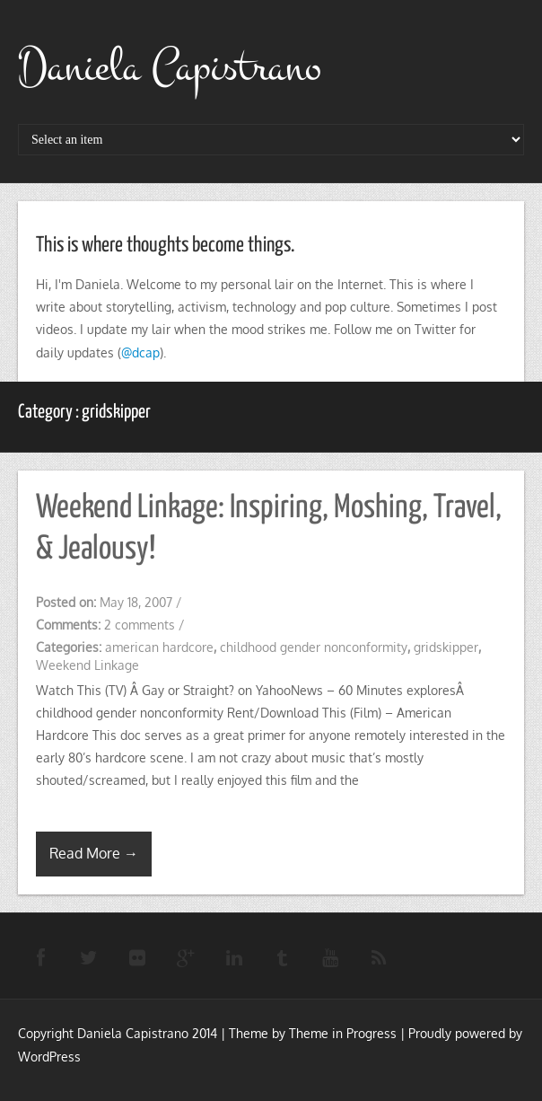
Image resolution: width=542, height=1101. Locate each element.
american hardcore (159, 647)
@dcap (140, 352)
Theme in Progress (343, 1033)
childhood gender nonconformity (313, 647)
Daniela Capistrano (169, 67)
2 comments (139, 624)
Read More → (93, 853)
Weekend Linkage (87, 665)
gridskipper (446, 647)
